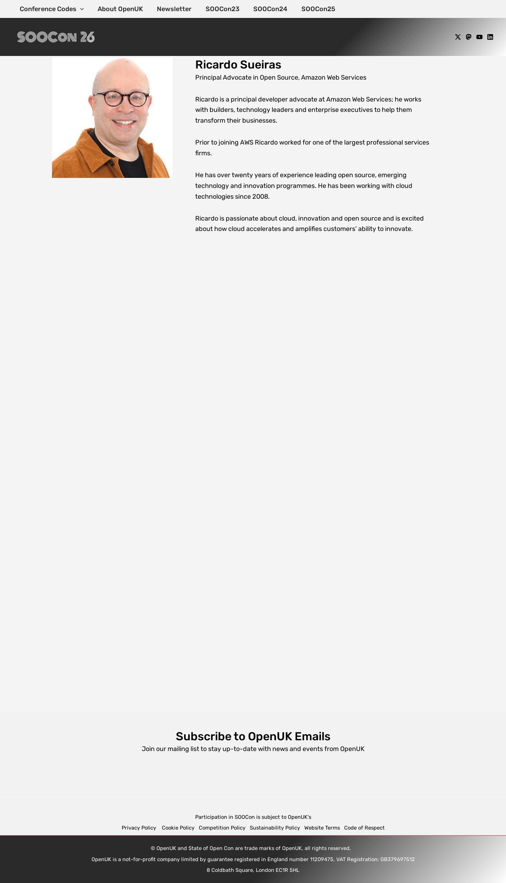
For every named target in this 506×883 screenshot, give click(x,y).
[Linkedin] (490, 37)
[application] (79, 9)
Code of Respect (364, 828)
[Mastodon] (468, 37)
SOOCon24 (266, 9)
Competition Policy (224, 828)
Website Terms (322, 828)
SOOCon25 (312, 9)
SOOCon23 (219, 9)
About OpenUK (118, 9)
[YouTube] (479, 37)
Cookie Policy (178, 828)
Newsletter (171, 9)
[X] (458, 37)
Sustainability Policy (275, 828)
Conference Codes (51, 9)
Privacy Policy (140, 828)
